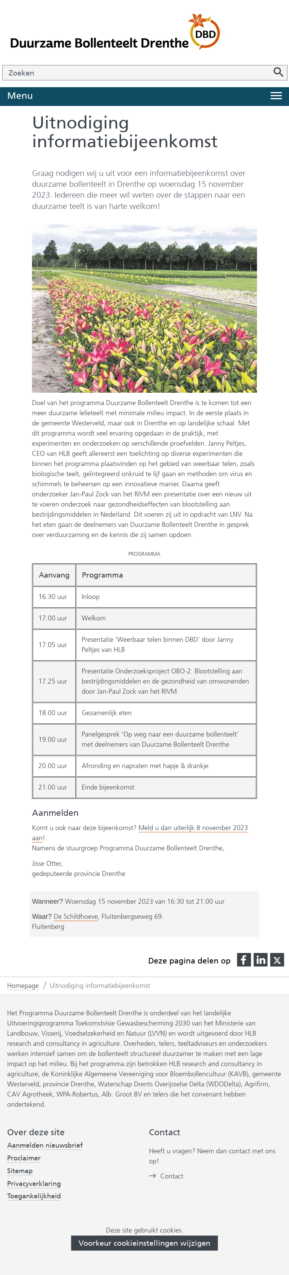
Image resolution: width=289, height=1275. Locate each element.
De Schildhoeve (76, 916)
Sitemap (20, 1171)
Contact (171, 1176)
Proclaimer (24, 1158)
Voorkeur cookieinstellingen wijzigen (144, 1243)
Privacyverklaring (34, 1184)
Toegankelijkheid (34, 1196)
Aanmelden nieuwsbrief (45, 1145)
